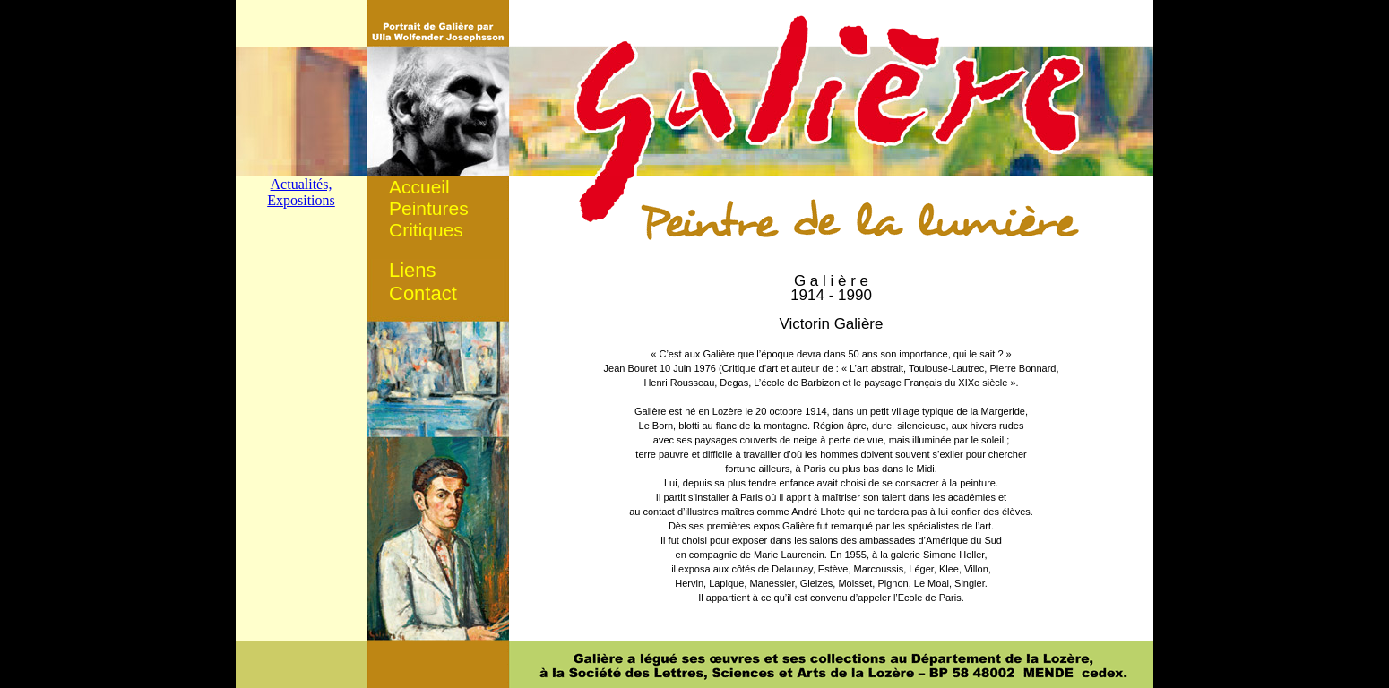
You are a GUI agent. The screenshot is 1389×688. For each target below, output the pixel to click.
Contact (423, 293)
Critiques (426, 229)
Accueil (419, 186)
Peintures (429, 208)
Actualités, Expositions (301, 192)
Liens (412, 270)
